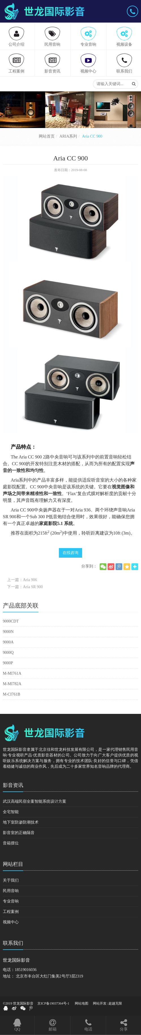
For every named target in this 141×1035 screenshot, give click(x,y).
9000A (8, 642)
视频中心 (11, 922)
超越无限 (115, 1003)
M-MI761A (12, 673)
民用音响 (11, 891)
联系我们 (13, 943)
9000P (8, 663)
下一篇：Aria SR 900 (25, 587)
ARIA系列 (68, 136)
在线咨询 (70, 553)
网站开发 (99, 1003)
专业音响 (11, 901)
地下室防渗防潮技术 (21, 822)
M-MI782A (12, 684)
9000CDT (11, 621)
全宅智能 (11, 812)
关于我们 (11, 880)
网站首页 (47, 136)
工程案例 (11, 912)
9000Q (8, 652)
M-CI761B (11, 694)
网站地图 (81, 1003)
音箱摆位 (11, 843)
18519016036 (26, 970)
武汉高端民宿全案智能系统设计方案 (34, 801)
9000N (8, 632)
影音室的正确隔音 (19, 833)
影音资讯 (13, 785)
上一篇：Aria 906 (22, 580)
